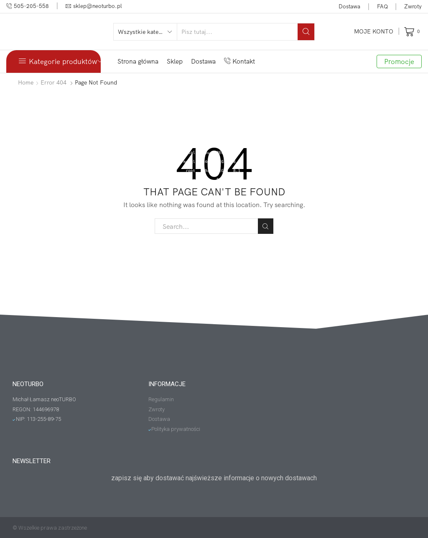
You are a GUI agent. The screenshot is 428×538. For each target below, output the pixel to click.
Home (25, 82)
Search (265, 226)
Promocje (399, 61)
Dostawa (349, 6)
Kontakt (239, 61)
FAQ (382, 6)
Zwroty (413, 6)
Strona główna (137, 61)
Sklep (175, 61)
